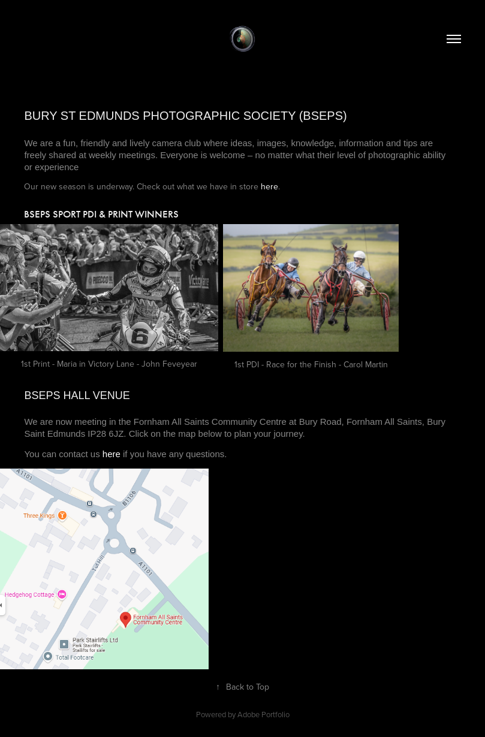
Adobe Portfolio (263, 714)
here (269, 186)
